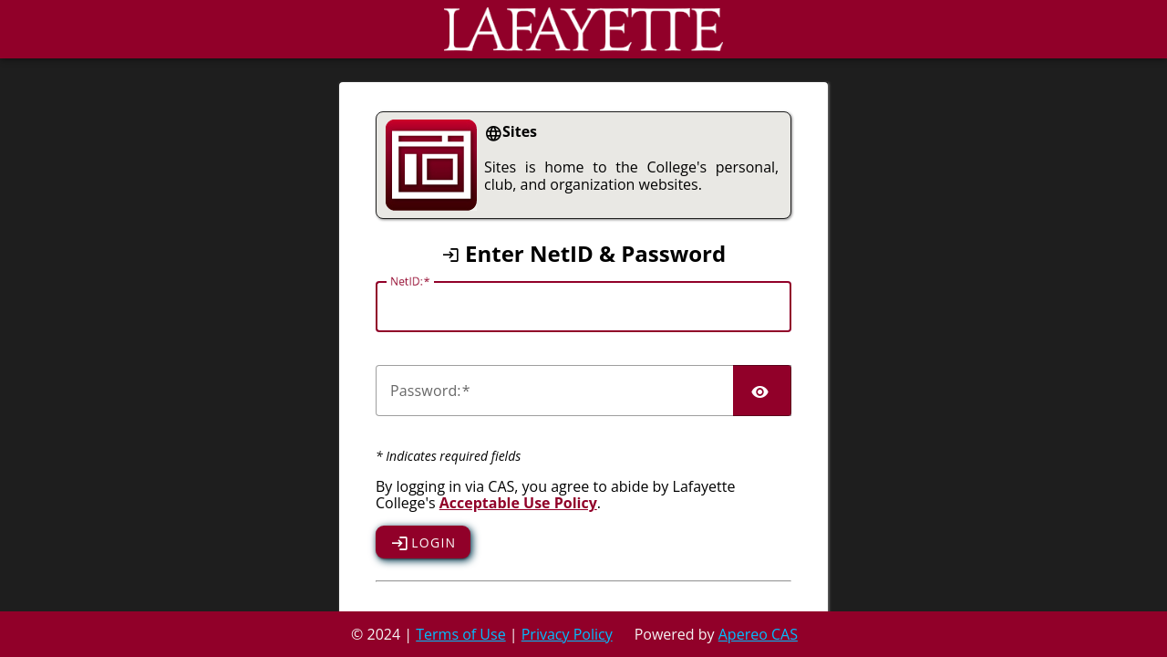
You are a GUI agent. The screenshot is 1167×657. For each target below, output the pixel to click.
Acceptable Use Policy (518, 503)
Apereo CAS (758, 634)
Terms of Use (460, 634)
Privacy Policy (567, 634)
